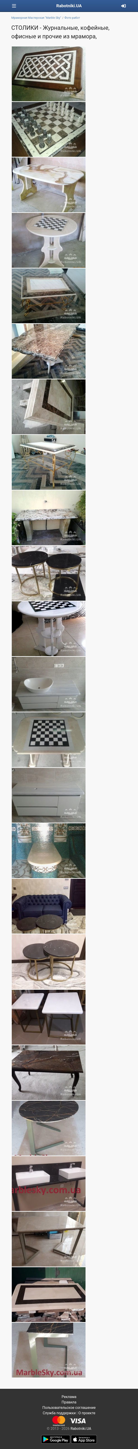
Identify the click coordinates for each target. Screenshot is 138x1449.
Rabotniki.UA (69, 5)
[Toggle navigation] (14, 6)
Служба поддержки (59, 1413)
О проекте (86, 1413)
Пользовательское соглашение (69, 1407)
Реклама (69, 1397)
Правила (69, 1402)
